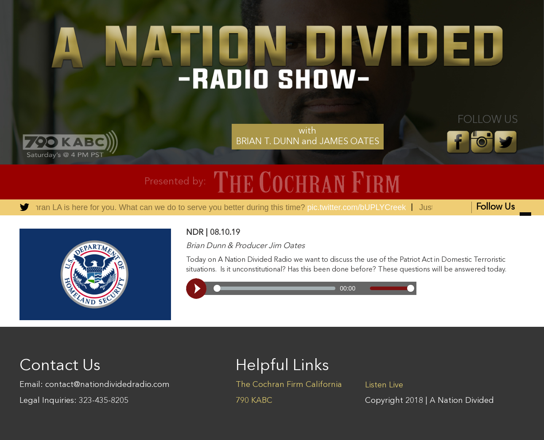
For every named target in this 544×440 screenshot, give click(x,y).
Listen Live (384, 385)
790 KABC (254, 401)
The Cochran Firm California (289, 385)
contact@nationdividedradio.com (107, 385)
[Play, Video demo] (197, 288)
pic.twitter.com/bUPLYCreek (357, 207)
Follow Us (503, 208)
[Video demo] (301, 288)
